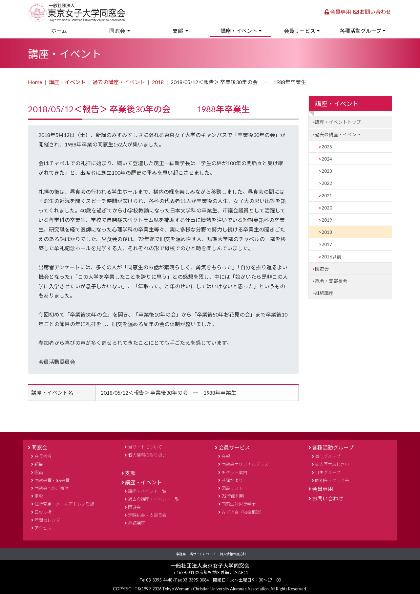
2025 (327, 146)
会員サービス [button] (299, 31)
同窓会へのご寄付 (51, 488)
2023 (327, 171)
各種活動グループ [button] (360, 31)
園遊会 (322, 269)
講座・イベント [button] (238, 31)
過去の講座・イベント (119, 82)
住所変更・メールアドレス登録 (64, 504)
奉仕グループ (327, 456)
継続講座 (324, 293)
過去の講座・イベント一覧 (153, 499)
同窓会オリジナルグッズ (244, 464)
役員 (38, 472)
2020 (327, 207)
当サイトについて (145, 447)
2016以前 (331, 256)
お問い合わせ (372, 12)
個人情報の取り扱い (147, 455)
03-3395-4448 (159, 580)
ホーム (68, 30)
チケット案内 (234, 472)
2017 (327, 244)
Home (35, 82)
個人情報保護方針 (233, 554)
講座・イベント (67, 82)
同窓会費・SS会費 (52, 480)
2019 (327, 220)
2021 (327, 195)
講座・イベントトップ (338, 122)
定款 (38, 496)
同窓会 (39, 447)
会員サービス (234, 447)
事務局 (181, 554)
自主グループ (327, 472)
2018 (158, 82)
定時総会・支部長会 (147, 515)
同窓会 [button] (117, 31)
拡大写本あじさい (332, 464)
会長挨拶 (43, 456)
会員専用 (338, 12)
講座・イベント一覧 (147, 491)
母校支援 (43, 512)
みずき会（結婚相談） (242, 512)
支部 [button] (178, 31)
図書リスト (232, 488)
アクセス (42, 528)
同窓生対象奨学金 (238, 504)
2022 (327, 183)
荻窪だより (232, 480)
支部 (130, 473)
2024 (327, 159)
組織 (38, 464)
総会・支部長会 (331, 281)
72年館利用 (232, 496)
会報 (225, 456)
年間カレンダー (49, 520)
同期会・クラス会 (332, 480)
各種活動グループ (333, 447)
